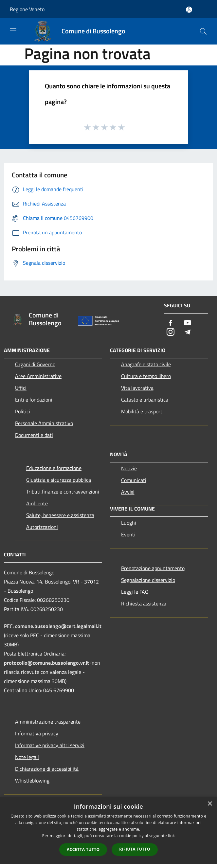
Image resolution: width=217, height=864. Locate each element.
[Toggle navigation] (13, 31)
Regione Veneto (27, 9)
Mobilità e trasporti (142, 411)
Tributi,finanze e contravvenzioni (62, 491)
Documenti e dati (34, 435)
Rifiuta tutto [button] (134, 849)
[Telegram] (187, 332)
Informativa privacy (36, 733)
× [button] (209, 803)
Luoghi (128, 523)
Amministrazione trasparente (48, 722)
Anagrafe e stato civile (146, 364)
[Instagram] (170, 332)
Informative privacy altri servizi (49, 745)
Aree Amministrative (38, 376)
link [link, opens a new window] (171, 835)
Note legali (27, 757)
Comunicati (133, 480)
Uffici (21, 388)
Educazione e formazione (53, 468)
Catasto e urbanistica (144, 400)
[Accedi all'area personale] (189, 10)
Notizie (129, 468)
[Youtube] (187, 323)
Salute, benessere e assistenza (60, 515)
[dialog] (108, 830)
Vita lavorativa (137, 388)
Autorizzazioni (42, 527)
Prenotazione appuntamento (153, 568)
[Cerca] (203, 31)
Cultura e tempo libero (146, 376)
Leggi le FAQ (135, 592)
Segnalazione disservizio (148, 580)
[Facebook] (170, 323)
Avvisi (128, 492)
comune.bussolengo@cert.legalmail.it (58, 626)
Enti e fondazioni (33, 400)
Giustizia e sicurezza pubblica (58, 480)
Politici (22, 411)
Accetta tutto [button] (83, 849)
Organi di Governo (35, 364)
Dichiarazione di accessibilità (47, 769)
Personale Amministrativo (44, 423)
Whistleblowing (32, 780)
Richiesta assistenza (143, 603)
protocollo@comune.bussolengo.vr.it (46, 663)
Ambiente (37, 503)
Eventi (128, 534)
